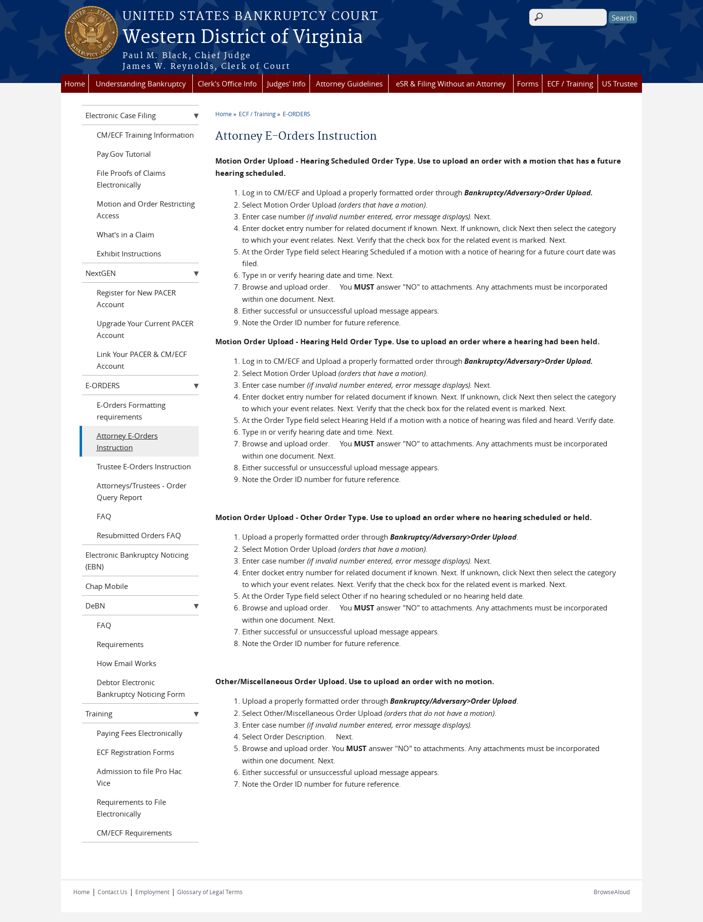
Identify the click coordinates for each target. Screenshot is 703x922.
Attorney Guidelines (349, 83)
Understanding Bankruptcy (141, 83)
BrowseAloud (612, 892)
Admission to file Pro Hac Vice (139, 777)
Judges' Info (286, 83)
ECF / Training (570, 83)
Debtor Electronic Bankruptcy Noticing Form (141, 688)
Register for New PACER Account (136, 298)
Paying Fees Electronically (140, 733)
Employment (152, 892)
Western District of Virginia (243, 37)
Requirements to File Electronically (131, 807)
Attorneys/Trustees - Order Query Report (141, 491)
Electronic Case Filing (120, 115)
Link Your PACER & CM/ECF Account (142, 360)
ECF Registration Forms (135, 752)
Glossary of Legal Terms (210, 892)
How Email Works (126, 663)
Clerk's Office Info (227, 83)
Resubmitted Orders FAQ (139, 535)
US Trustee (620, 83)
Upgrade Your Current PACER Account (145, 329)
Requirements (120, 644)
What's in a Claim (125, 234)
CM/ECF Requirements (134, 833)
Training (98, 713)
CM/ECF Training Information (145, 135)
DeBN (95, 605)
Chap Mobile (106, 586)
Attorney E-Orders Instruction (127, 441)
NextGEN (100, 273)
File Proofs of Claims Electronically (131, 178)
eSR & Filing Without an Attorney (451, 83)
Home (74, 83)
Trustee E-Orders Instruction (144, 466)
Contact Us (112, 892)
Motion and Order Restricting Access (146, 209)
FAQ (104, 516)
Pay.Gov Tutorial (124, 154)
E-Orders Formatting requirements (131, 410)
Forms (527, 83)
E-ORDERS (296, 114)
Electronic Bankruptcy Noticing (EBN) (136, 560)
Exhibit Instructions (129, 253)
